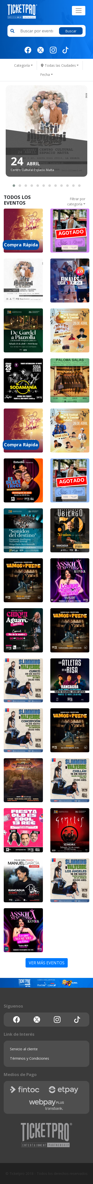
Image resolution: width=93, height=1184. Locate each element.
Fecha (45, 74)
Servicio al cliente (24, 1049)
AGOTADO (71, 232)
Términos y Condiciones (29, 1058)
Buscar (70, 31)
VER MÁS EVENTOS (46, 963)
